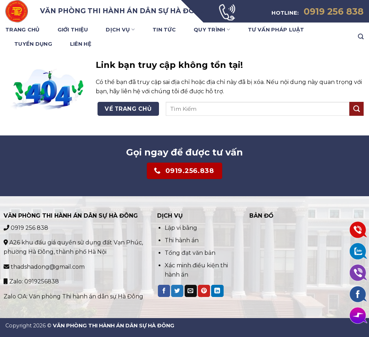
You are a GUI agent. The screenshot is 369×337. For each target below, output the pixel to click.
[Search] (361, 37)
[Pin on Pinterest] (204, 291)
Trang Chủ (22, 29)
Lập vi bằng (182, 227)
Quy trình (212, 29)
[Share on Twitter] (177, 291)
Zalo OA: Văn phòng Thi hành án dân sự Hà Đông (73, 296)
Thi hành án (182, 240)
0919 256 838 (26, 227)
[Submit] (356, 109)
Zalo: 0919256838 (31, 281)
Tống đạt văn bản (190, 252)
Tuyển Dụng (33, 44)
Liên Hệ (80, 44)
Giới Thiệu (73, 29)
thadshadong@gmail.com (44, 266)
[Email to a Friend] (191, 291)
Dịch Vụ (120, 29)
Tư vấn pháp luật (276, 29)
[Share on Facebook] (164, 291)
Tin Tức (164, 29)
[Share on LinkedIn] (217, 291)
